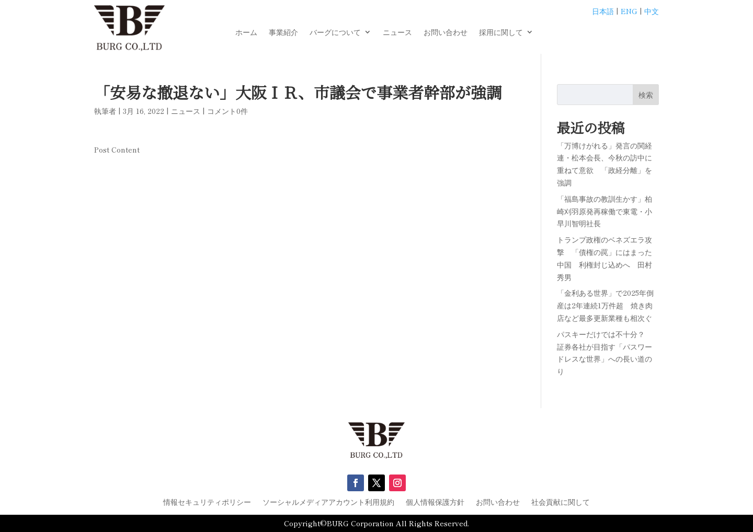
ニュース (397, 32)
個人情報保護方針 (435, 502)
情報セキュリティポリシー (207, 502)
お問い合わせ (445, 32)
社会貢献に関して (560, 502)
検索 (645, 94)
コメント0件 (227, 111)
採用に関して (501, 32)
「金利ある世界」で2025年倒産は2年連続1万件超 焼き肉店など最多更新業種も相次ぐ (605, 305)
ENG (629, 11)
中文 (651, 11)
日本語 (603, 11)
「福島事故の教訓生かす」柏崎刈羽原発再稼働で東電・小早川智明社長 (604, 211)
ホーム (246, 32)
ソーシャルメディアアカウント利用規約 (328, 502)
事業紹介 (283, 32)
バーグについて (335, 32)
